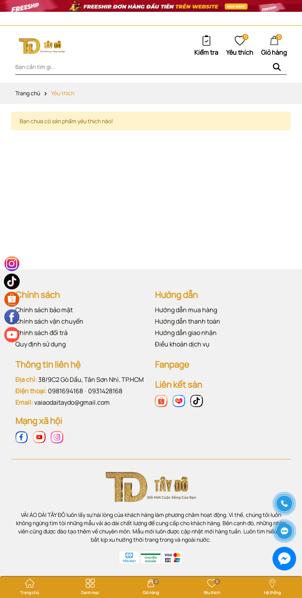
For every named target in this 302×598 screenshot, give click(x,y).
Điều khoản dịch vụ (182, 344)
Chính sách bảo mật (44, 309)
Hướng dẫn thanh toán (187, 321)
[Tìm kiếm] (277, 66)
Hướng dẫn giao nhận (186, 332)
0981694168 (65, 391)
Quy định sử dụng (40, 344)
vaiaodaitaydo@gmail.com (72, 402)
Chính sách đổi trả (41, 332)
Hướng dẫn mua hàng (186, 309)
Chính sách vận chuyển (49, 321)
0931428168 (105, 391)
